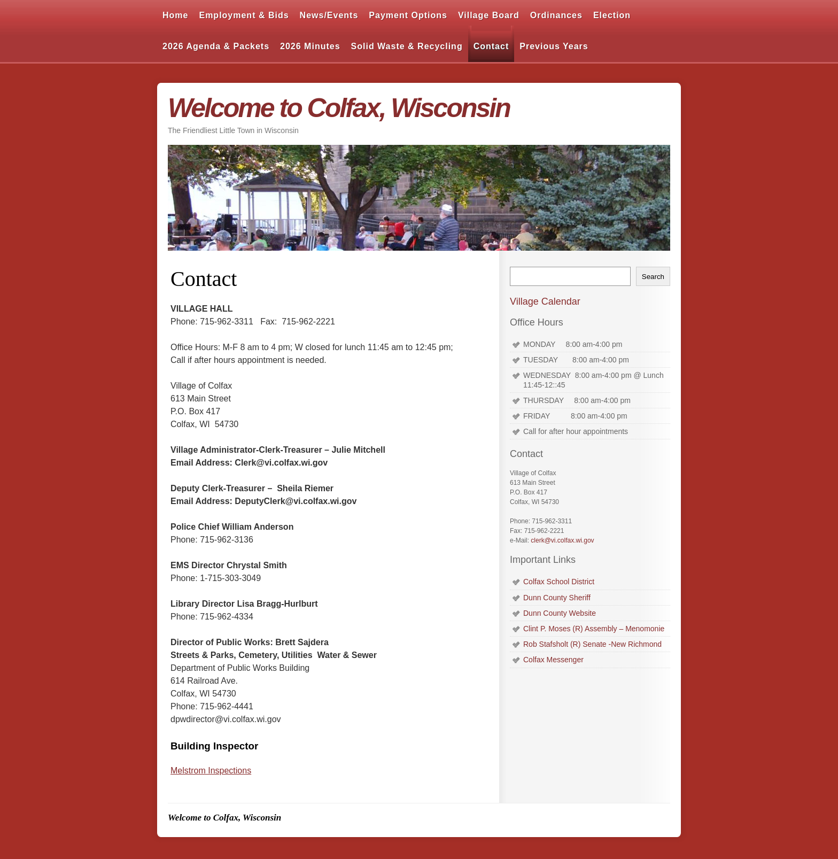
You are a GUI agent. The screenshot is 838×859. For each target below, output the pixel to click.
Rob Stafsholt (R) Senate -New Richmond (592, 644)
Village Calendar (545, 301)
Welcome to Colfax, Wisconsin (339, 108)
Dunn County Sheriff (557, 597)
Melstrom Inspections (210, 770)
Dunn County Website (559, 613)
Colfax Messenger (553, 659)
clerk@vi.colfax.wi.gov (562, 540)
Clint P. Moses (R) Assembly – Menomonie (593, 628)
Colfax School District (558, 581)
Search (653, 277)
